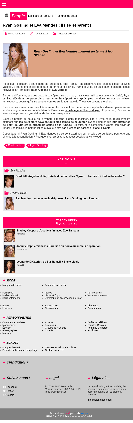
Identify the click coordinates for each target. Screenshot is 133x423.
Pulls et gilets (94, 292)
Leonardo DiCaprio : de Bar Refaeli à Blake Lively (48, 261)
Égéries (6, 327)
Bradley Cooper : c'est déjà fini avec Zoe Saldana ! (48, 230)
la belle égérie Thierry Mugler (82, 110)
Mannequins (8, 325)
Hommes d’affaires (97, 327)
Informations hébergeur (99, 399)
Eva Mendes (15, 145)
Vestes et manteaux (97, 295)
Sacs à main (94, 308)
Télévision (50, 325)
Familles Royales (96, 325)
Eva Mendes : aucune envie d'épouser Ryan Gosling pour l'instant (57, 198)
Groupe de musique (55, 327)
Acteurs (49, 322)
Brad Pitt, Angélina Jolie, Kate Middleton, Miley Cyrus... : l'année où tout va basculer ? (70, 176)
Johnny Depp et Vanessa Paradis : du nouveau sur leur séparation (58, 246)
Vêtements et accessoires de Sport (63, 298)
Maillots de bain (10, 295)
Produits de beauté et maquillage (19, 350)
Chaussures (51, 308)
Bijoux (5, 305)
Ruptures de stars (66, 15)
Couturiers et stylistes (13, 322)
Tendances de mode (56, 285)
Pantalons (7, 292)
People (18, 16)
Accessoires (51, 305)
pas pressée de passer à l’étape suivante (86, 128)
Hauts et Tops (52, 295)
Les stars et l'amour (39, 15)
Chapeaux (92, 305)
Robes (48, 292)
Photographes (9, 330)
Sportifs (49, 330)
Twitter (9, 391)
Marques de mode (12, 285)
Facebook (11, 387)
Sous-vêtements (11, 298)
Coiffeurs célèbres (97, 322)
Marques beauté (11, 347)
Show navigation (4, 4)
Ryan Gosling (38, 145)
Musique (6, 333)
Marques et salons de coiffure (60, 347)
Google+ (11, 395)
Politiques (92, 330)
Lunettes (7, 308)
